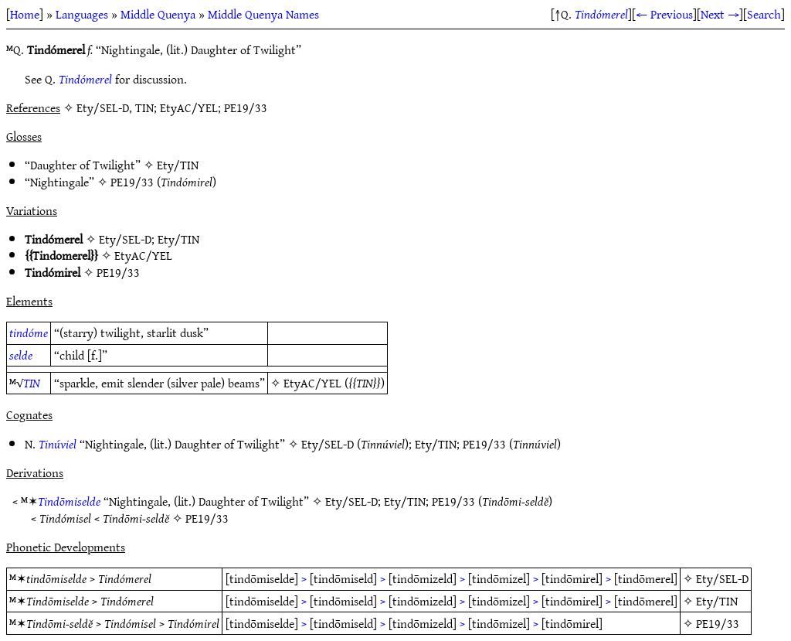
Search (764, 14)
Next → (720, 14)
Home (24, 14)
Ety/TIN (178, 165)
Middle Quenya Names (263, 14)
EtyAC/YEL (143, 255)
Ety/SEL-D (125, 239)
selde (20, 355)
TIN (31, 383)
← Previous (664, 14)
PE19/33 (132, 182)
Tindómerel (601, 14)
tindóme (28, 332)
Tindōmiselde (69, 501)
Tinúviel (57, 444)
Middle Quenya (158, 14)
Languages (82, 14)
